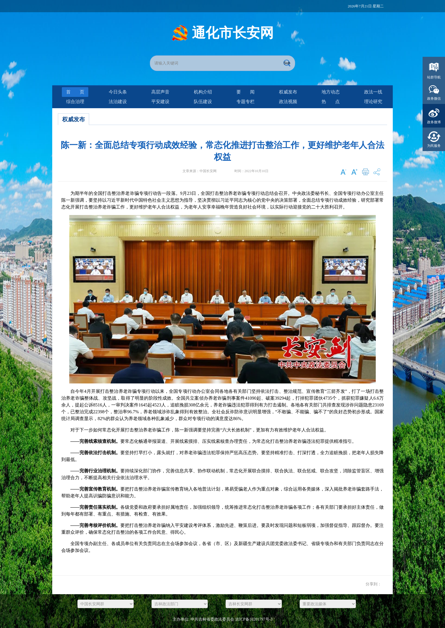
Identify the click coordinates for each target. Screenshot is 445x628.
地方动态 (331, 91)
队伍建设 (203, 101)
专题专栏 (245, 101)
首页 (75, 91)
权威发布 (288, 91)
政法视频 (288, 101)
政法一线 (373, 91)
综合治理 (75, 101)
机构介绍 (203, 91)
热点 (331, 101)
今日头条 (118, 91)
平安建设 (160, 101)
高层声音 (160, 91)
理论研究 (373, 101)
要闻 (245, 91)
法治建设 (118, 101)
